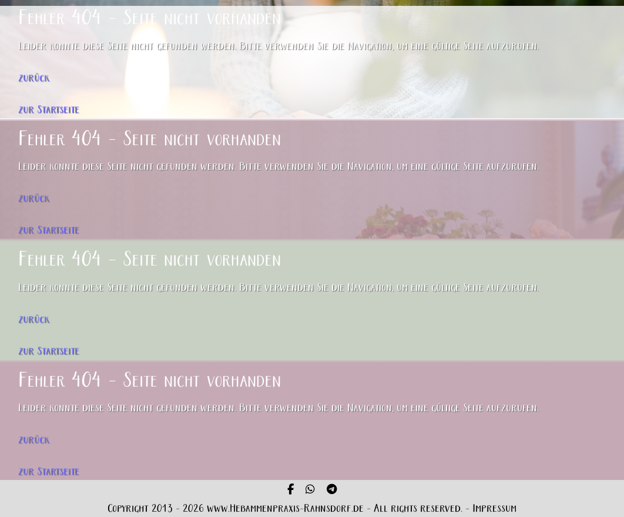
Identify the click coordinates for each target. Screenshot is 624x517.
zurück (33, 78)
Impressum (494, 509)
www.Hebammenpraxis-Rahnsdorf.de (285, 509)
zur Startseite (48, 110)
